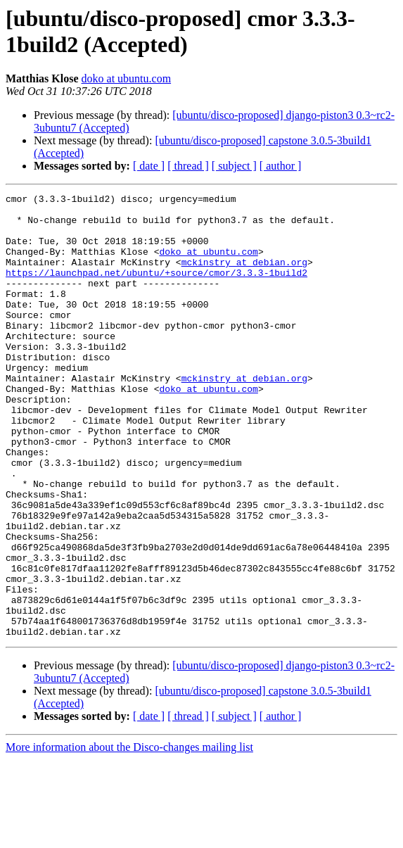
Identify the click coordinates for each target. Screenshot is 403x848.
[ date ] (149, 166)
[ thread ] (188, 166)
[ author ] (281, 166)
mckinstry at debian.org (244, 276)
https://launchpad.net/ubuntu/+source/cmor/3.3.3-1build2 (156, 289)
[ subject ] (234, 166)
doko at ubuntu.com (127, 78)
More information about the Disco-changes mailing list (129, 836)
